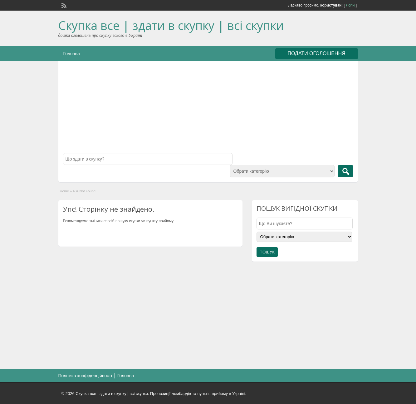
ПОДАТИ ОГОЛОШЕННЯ (316, 53)
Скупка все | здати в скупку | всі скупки (171, 25)
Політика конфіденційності (85, 375)
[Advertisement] (208, 109)
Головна (71, 53)
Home (64, 191)
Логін (350, 5)
